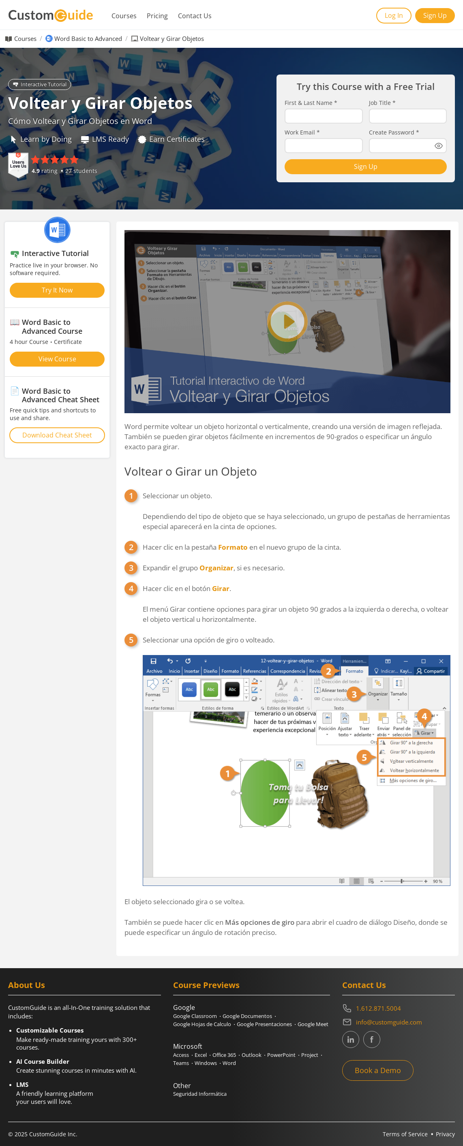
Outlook (252, 1055)
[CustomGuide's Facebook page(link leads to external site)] (371, 1039)
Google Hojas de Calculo (202, 1024)
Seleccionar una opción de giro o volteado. (296, 760)
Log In (394, 15)
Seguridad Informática (200, 1093)
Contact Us (195, 15)
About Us (26, 985)
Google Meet (313, 1024)
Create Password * (394, 132)
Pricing (157, 15)
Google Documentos (247, 1016)
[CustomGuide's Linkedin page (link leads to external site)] (350, 1039)
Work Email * (302, 132)
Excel (201, 1055)
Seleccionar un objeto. (296, 511)
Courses (124, 15)
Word (229, 1063)
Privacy (445, 1134)
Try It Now (57, 290)
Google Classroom (195, 1016)
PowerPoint (281, 1055)
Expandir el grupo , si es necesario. (214, 567)
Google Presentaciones (264, 1024)
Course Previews (206, 985)
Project (309, 1055)
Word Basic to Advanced (88, 39)
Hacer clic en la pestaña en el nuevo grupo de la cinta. (242, 547)
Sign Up (435, 15)
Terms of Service (405, 1134)
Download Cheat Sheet (57, 435)
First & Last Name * (311, 103)
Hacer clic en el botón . (296, 604)
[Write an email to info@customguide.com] (398, 1022)
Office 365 (224, 1055)
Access (181, 1055)
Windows (206, 1063)
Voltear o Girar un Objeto (190, 471)
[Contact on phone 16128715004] (398, 1008)
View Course (57, 358)
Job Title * (382, 103)
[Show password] (439, 146)
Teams (181, 1063)
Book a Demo (378, 1070)
